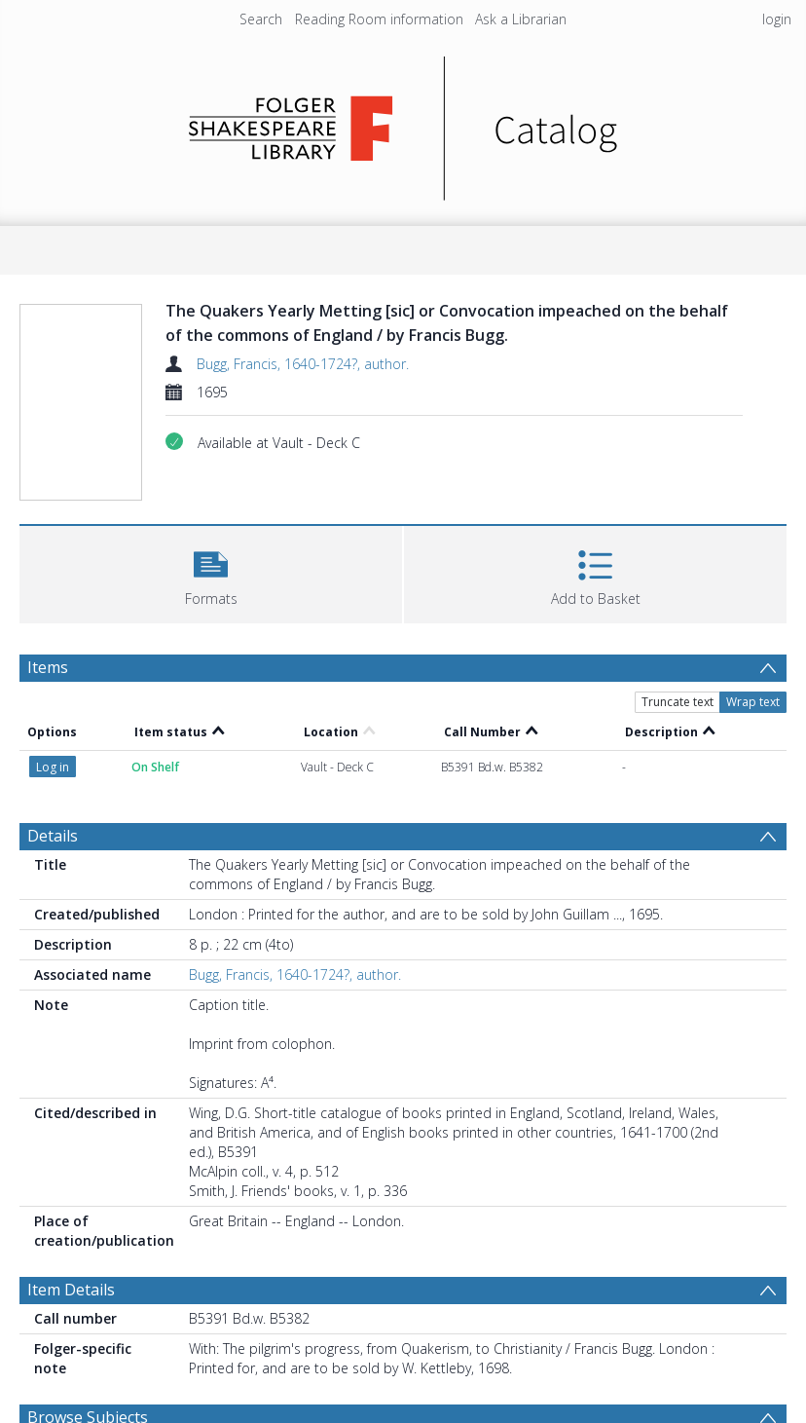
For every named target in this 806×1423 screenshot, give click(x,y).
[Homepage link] (403, 123)
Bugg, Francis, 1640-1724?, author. (303, 364)
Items (47, 667)
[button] (210, 572)
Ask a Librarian (521, 19)
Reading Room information (379, 19)
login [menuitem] (776, 19)
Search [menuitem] (260, 19)
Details (52, 835)
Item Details (71, 1289)
